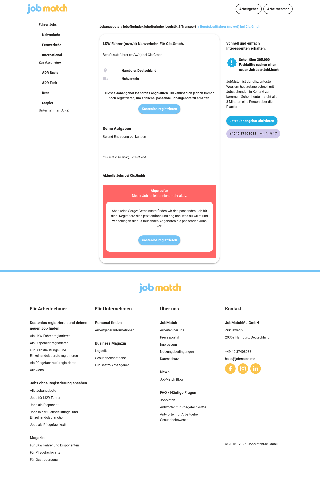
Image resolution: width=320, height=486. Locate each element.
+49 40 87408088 (238, 352)
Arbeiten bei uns (172, 330)
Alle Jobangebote (43, 391)
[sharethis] (230, 368)
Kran (45, 93)
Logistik (101, 351)
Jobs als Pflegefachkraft (48, 425)
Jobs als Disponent (44, 405)
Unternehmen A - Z (54, 110)
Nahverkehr (51, 35)
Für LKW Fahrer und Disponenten (54, 445)
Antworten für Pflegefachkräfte (183, 407)
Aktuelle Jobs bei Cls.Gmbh (124, 176)
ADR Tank (49, 83)
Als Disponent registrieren (49, 343)
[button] (69, 35)
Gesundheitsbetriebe (110, 358)
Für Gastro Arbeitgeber (112, 365)
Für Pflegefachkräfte (45, 452)
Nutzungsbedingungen (177, 352)
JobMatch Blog (171, 379)
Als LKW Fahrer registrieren (50, 336)
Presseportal (169, 337)
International (52, 55)
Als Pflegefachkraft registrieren (53, 363)
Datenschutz (169, 359)
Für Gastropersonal (44, 460)
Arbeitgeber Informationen (114, 330)
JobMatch (167, 400)
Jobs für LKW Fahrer (45, 398)
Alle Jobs (37, 370)
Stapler (47, 103)
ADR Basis (50, 73)
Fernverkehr (51, 45)
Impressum (168, 345)
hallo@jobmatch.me (240, 359)
